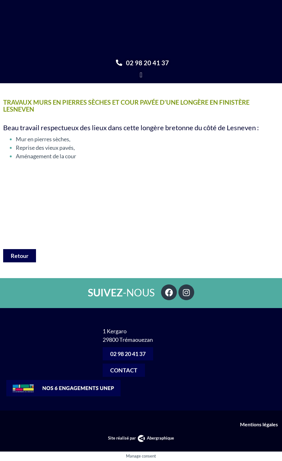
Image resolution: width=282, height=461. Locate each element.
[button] (141, 75)
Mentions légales (259, 424)
